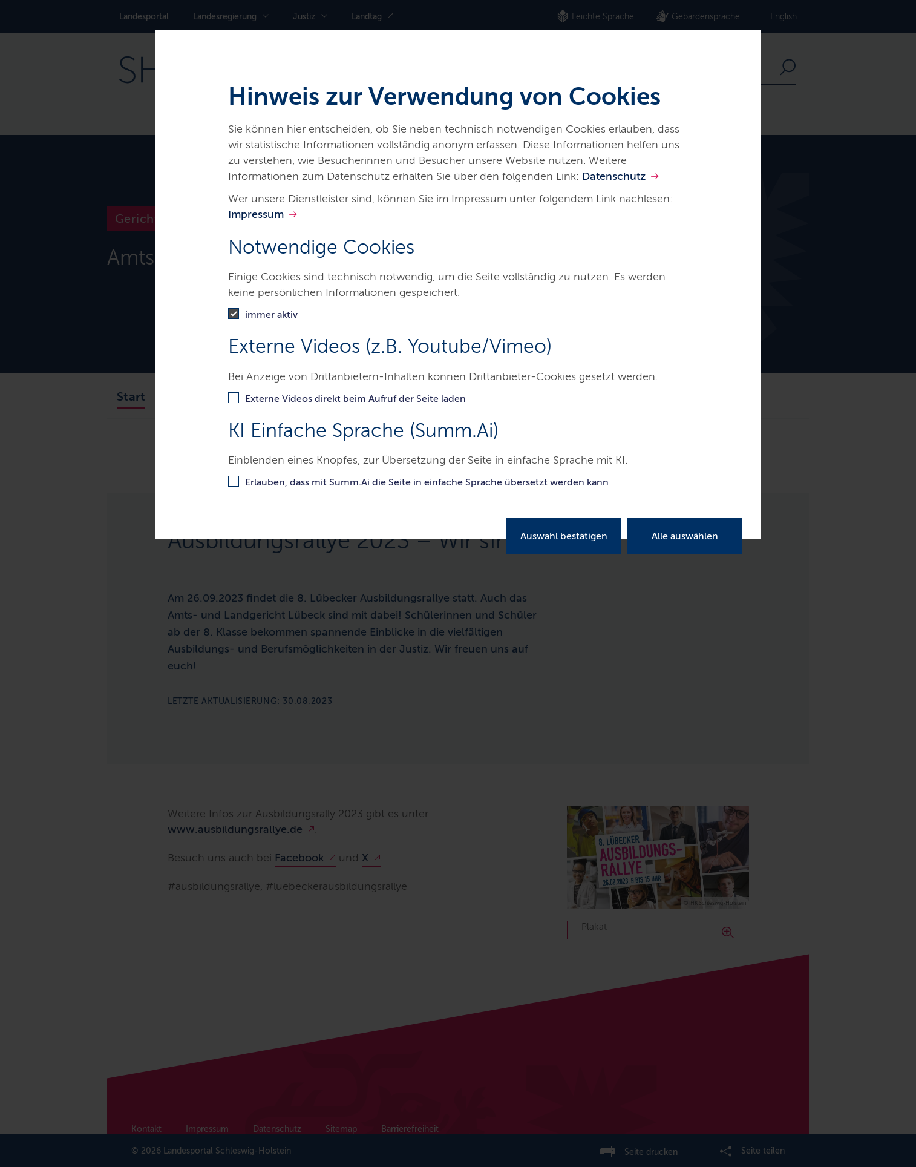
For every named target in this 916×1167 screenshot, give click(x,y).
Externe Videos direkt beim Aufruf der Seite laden (355, 398)
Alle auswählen (685, 536)
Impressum (256, 214)
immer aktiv (271, 314)
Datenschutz (614, 176)
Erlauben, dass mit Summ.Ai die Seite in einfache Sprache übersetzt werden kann (427, 482)
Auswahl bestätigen (563, 536)
